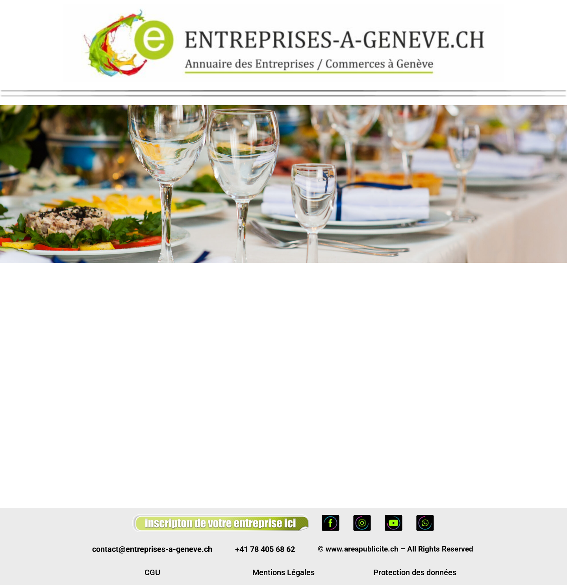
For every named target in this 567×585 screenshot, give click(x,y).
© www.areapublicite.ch (358, 548)
